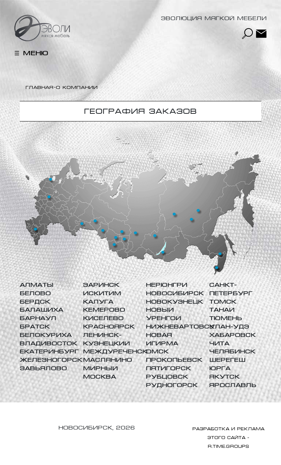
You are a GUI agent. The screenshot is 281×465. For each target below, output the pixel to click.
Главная (40, 87)
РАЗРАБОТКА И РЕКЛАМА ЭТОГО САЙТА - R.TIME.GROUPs (228, 438)
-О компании (76, 87)
